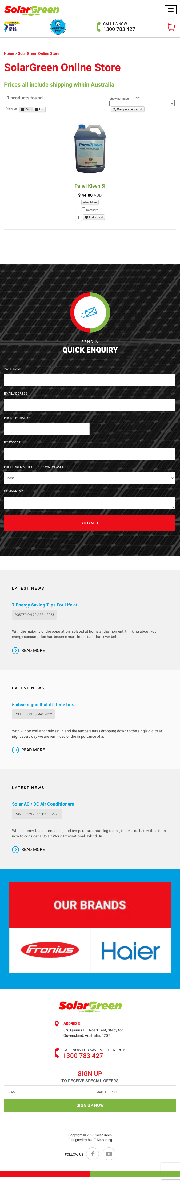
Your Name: (13, 368)
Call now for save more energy (94, 1050)
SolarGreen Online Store (38, 53)
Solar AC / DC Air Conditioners (43, 804)
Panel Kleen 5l (90, 186)
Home (9, 53)
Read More (33, 650)
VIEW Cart (170, 26)
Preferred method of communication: (35, 467)
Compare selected (127, 109)
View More (90, 202)
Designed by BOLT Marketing (90, 1141)
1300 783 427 (119, 26)
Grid (26, 109)
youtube (108, 1153)
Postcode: (12, 442)
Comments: (13, 491)
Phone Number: (16, 417)
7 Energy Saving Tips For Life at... (46, 605)
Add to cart (94, 217)
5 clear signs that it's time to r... (44, 705)
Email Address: (16, 393)
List (39, 109)
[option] (59, 950)
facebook (92, 1153)
